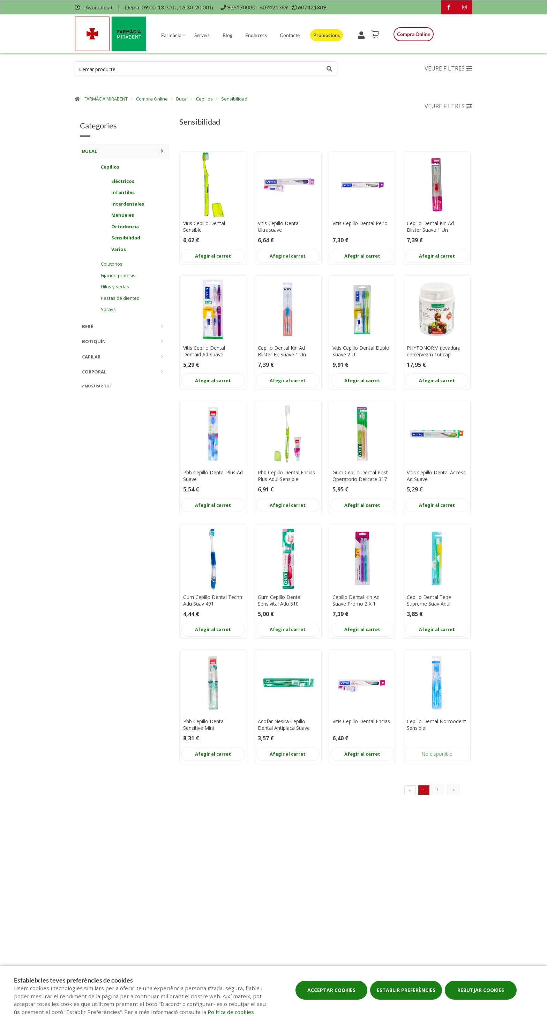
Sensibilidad (234, 99)
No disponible (436, 753)
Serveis (202, 35)
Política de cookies (231, 1011)
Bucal (182, 99)
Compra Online (152, 99)
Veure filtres (448, 68)
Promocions (326, 35)
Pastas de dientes (120, 298)
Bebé (87, 326)
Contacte (290, 35)
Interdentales (127, 204)
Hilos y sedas (115, 286)
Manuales (122, 215)
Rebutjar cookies (480, 990)
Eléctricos (122, 181)
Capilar (91, 357)
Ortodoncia (125, 226)
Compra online (413, 34)
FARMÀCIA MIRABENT (106, 99)
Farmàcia (171, 35)
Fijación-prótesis (118, 275)
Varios (118, 249)
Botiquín (94, 341)
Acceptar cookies (331, 990)
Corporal (94, 372)
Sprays (108, 309)
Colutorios (111, 264)
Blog (227, 35)
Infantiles (123, 192)
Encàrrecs (256, 35)
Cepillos (204, 99)
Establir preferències (406, 990)
